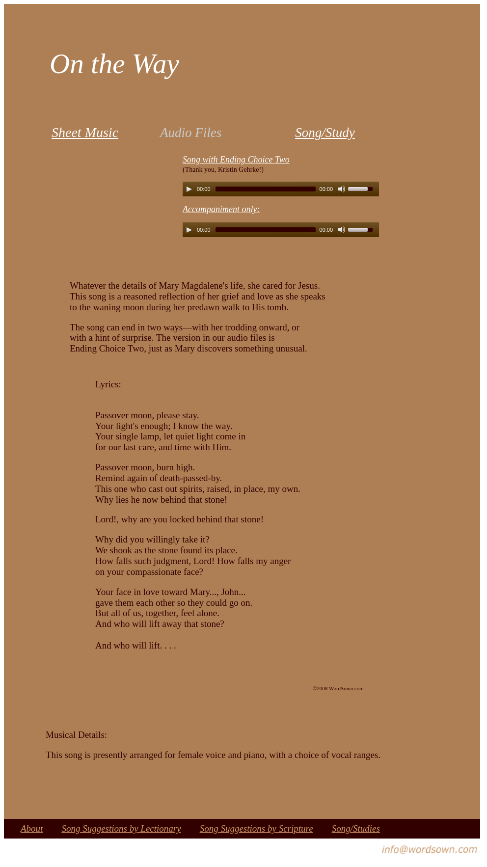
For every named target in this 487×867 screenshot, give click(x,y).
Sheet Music (85, 132)
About (32, 828)
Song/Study (325, 132)
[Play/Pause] (189, 189)
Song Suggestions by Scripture (256, 828)
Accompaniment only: (221, 209)
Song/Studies (356, 828)
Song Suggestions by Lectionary (121, 828)
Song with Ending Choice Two (236, 159)
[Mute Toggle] (342, 189)
